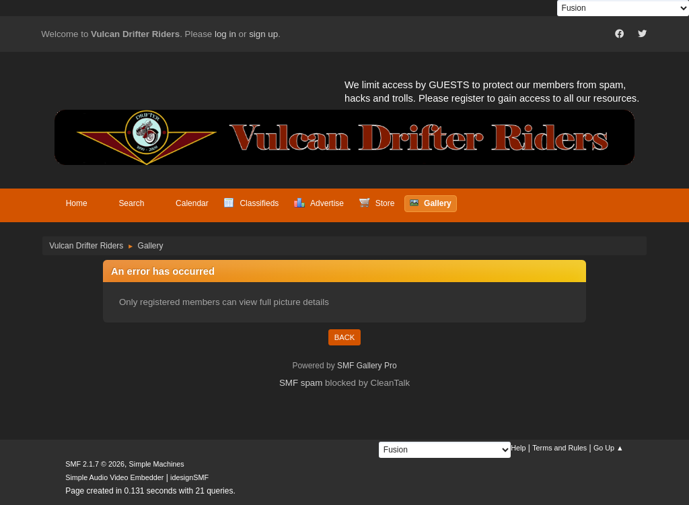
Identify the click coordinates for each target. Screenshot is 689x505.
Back (344, 337)
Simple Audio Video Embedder (114, 477)
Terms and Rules (559, 448)
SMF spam (300, 383)
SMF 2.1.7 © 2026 (94, 464)
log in (225, 34)
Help (518, 448)
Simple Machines (156, 464)
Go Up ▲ (608, 448)
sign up (263, 34)
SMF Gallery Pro (367, 365)
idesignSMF (189, 477)
